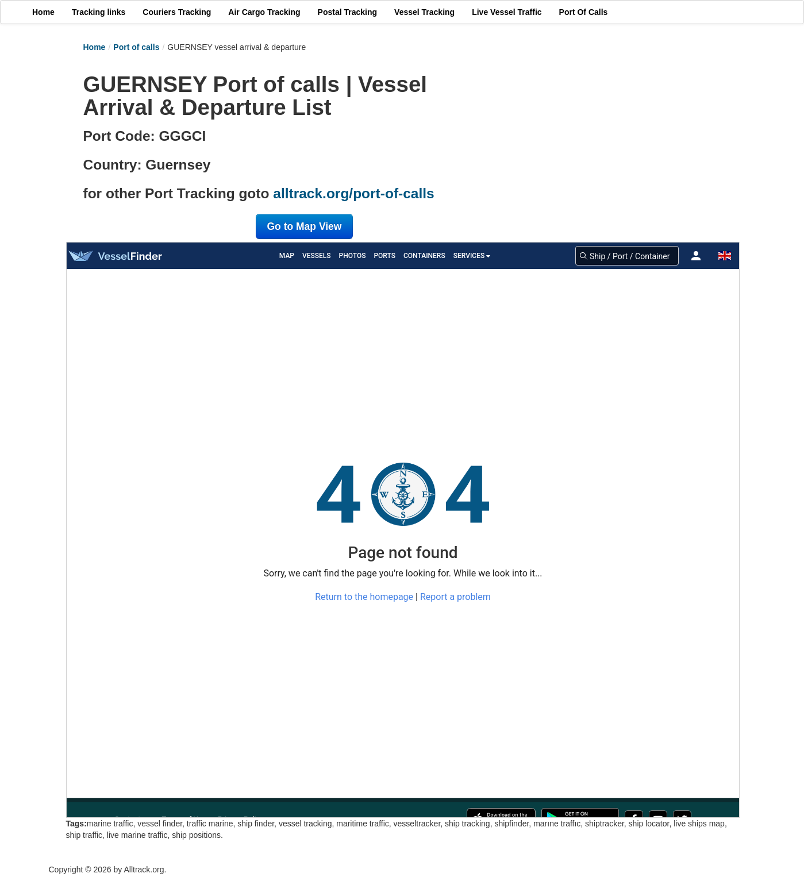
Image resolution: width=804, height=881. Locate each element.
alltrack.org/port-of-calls (353, 193)
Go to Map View (304, 226)
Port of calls (136, 47)
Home (94, 47)
